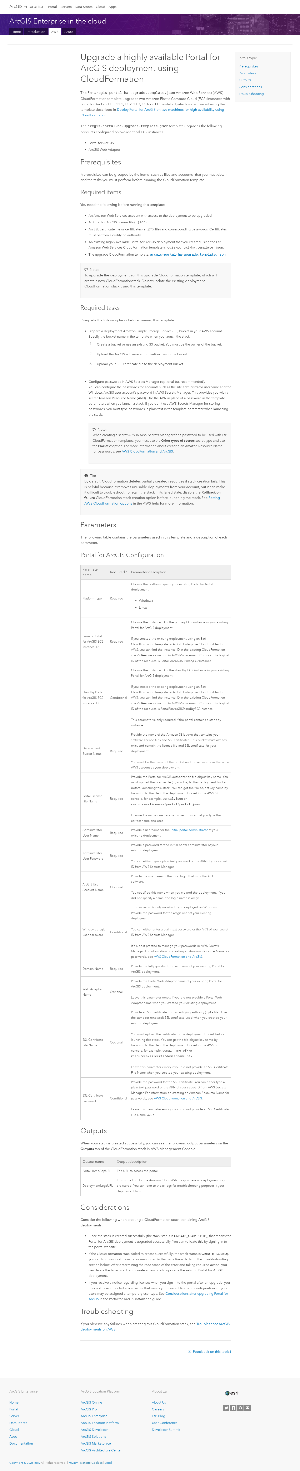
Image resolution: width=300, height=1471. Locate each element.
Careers (158, 1409)
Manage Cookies (91, 1462)
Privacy (73, 1462)
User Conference (165, 1423)
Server (14, 1416)
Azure (68, 32)
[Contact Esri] (247, 1408)
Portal (52, 7)
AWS (55, 32)
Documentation (21, 1443)
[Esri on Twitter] (226, 1408)
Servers (66, 7)
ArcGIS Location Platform (100, 1423)
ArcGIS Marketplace (96, 1443)
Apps (112, 7)
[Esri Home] (231, 1393)
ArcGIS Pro (89, 1409)
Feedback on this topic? (212, 1353)
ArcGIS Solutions (93, 1437)
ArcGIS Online (91, 1402)
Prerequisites (248, 66)
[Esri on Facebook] (233, 1408)
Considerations (250, 87)
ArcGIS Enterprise (26, 6)
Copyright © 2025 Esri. (24, 1462)
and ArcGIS (147, 451)
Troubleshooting (251, 94)
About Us (159, 1402)
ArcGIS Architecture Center (101, 1450)
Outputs (245, 80)
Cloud (100, 7)
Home (16, 32)
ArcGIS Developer (94, 1430)
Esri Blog (158, 1416)
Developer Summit (166, 1430)
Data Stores (83, 7)
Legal (108, 1462)
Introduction (36, 32)
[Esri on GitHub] (240, 1408)
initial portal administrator (189, 830)
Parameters (247, 73)
